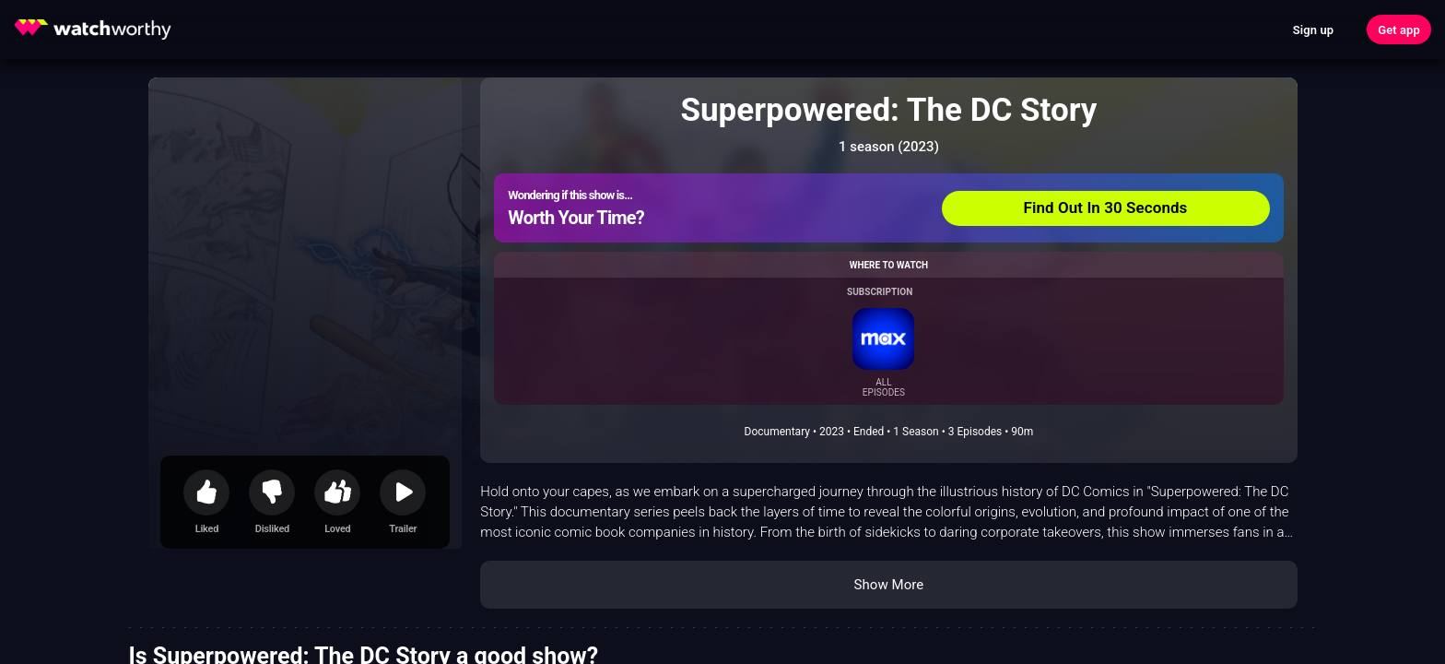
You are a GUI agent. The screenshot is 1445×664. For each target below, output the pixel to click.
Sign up (1313, 30)
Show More (888, 584)
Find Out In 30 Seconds (1106, 207)
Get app (1399, 30)
